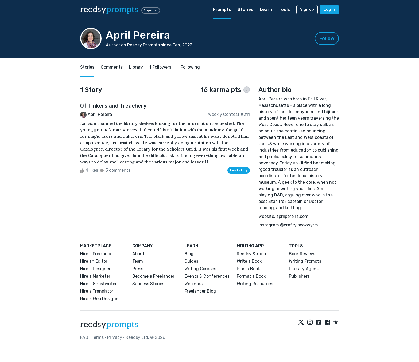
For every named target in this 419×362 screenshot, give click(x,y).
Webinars (193, 283)
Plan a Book (248, 268)
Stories (245, 9)
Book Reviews (302, 253)
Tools (284, 9)
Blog (188, 253)
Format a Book (251, 276)
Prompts (222, 9)
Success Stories (148, 283)
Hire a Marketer (95, 276)
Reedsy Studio (251, 253)
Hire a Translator (96, 291)
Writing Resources (255, 283)
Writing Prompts (305, 261)
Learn (266, 9)
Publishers (299, 276)
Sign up (307, 9)
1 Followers (160, 67)
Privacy (114, 337)
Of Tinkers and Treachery (113, 106)
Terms (98, 337)
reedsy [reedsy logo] (109, 10)
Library (136, 67)
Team (137, 261)
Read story (239, 170)
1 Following (189, 67)
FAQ (84, 337)
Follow (327, 38)
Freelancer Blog (200, 291)
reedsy (109, 325)
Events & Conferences (207, 276)
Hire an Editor (93, 261)
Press (137, 268)
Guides (191, 261)
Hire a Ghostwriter (98, 283)
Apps (150, 10)
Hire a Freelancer (97, 253)
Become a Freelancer (153, 276)
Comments (112, 67)
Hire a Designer (95, 268)
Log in (329, 9)
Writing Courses (200, 268)
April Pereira (100, 114)
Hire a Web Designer (100, 298)
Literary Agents (304, 268)
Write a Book (249, 261)
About (138, 253)
